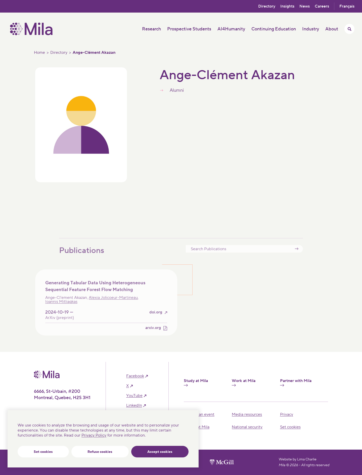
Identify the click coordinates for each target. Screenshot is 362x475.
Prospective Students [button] (189, 29)
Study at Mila (196, 382)
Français (346, 6)
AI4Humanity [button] (231, 29)
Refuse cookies (99, 452)
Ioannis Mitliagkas (61, 308)
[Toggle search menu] (349, 29)
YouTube (134, 395)
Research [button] (151, 29)
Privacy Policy (93, 435)
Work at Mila (243, 382)
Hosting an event (199, 414)
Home (39, 52)
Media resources (247, 414)
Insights (287, 6)
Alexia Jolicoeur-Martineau (113, 304)
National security (247, 427)
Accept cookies (159, 452)
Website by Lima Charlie (297, 459)
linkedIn (134, 405)
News (304, 6)
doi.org (155, 319)
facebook (135, 376)
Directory (266, 6)
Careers (322, 6)
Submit (296, 256)
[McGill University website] (222, 462)
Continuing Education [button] (273, 29)
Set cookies (43, 452)
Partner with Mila (295, 382)
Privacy (286, 414)
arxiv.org (153, 335)
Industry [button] (310, 29)
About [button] (331, 29)
